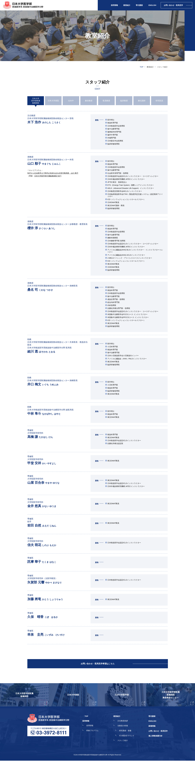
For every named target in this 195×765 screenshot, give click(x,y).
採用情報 (94, 732)
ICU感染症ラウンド (129, 741)
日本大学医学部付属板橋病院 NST (47, 176)
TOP (141, 67)
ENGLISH (152, 5)
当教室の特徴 (125, 732)
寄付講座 (139, 5)
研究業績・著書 (127, 736)
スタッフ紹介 (125, 745)
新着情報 (151, 732)
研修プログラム (97, 736)
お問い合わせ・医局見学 (158, 736)
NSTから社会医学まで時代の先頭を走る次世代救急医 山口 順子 (52, 173)
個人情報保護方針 (155, 741)
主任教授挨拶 (125, 727)
